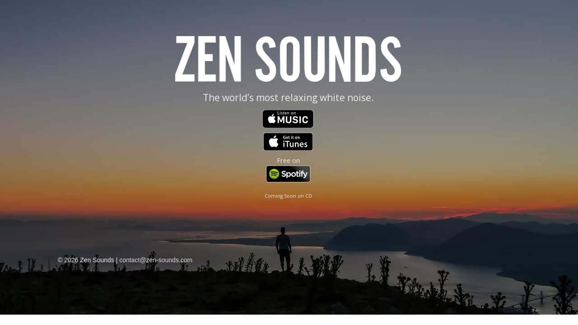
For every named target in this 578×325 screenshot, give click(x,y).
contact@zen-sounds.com (155, 260)
